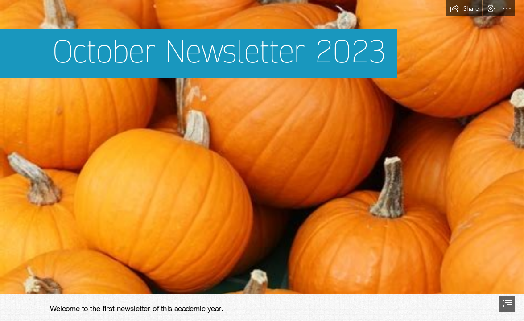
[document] (262, 160)
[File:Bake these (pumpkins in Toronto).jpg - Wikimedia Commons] (262, 147)
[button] (464, 8)
